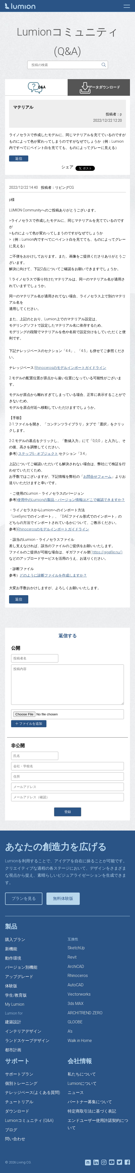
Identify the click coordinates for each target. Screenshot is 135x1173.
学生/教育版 (16, 995)
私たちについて (82, 1074)
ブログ (11, 1129)
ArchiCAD (76, 966)
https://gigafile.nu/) (107, 552)
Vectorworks (79, 994)
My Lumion (14, 1004)
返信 (18, 158)
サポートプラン (19, 1074)
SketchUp (76, 947)
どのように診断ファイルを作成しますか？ (53, 575)
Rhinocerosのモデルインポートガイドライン (70, 368)
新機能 (11, 948)
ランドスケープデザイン (27, 1040)
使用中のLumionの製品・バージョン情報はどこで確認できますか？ (71, 500)
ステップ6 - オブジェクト (38, 454)
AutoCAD (76, 984)
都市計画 (13, 1050)
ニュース (76, 1092)
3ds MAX (76, 1003)
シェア (67, 167)
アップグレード (19, 976)
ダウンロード (17, 1111)
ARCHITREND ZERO (85, 1012)
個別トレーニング (21, 1083)
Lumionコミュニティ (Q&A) (29, 1120)
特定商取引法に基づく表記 (92, 1111)
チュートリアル (19, 1101)
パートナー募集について (90, 1101)
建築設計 (13, 1022)
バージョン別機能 (21, 967)
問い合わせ (15, 1138)
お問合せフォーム (97, 476)
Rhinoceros (78, 975)
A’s (70, 1031)
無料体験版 (63, 898)
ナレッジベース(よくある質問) (32, 1092)
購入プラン (15, 939)
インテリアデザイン (23, 1031)
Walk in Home (80, 1040)
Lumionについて (82, 1083)
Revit (72, 957)
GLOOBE (75, 1022)
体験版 (11, 986)
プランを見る (24, 898)
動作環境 (13, 958)
